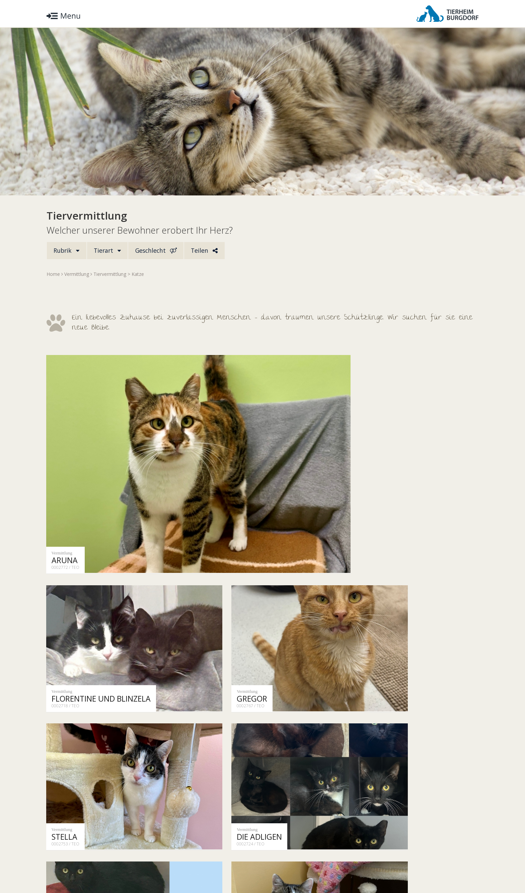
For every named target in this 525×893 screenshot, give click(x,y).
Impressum (135, 867)
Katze (138, 275)
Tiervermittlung (109, 275)
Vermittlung (76, 275)
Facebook (463, 867)
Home (53, 275)
